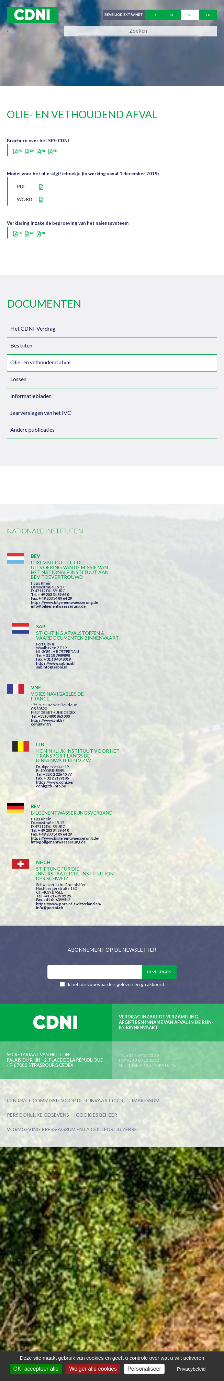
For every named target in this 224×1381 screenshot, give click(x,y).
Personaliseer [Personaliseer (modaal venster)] (144, 1369)
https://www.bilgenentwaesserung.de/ (65, 737)
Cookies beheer (96, 963)
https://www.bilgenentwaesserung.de (64, 612)
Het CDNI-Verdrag (33, 328)
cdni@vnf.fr (41, 674)
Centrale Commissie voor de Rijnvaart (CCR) (66, 949)
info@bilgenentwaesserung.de (58, 616)
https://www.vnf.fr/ (47, 670)
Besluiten (21, 345)
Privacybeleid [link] (191, 1369)
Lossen (18, 379)
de (172, 15)
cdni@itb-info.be (158, 684)
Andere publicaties (32, 429)
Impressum (145, 949)
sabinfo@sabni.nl (158, 606)
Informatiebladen (31, 396)
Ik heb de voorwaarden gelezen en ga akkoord (115, 833)
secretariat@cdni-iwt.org (147, 913)
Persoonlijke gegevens (38, 963)
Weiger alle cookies (92, 1369)
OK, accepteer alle (36, 1369)
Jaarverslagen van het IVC (40, 412)
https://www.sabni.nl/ (162, 602)
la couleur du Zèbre (110, 978)
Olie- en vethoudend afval (40, 362)
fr (154, 15)
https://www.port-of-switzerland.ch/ (175, 751)
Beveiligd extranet (123, 15)
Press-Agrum (59, 978)
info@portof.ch (156, 755)
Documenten (44, 303)
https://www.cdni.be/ (161, 680)
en (208, 15)
